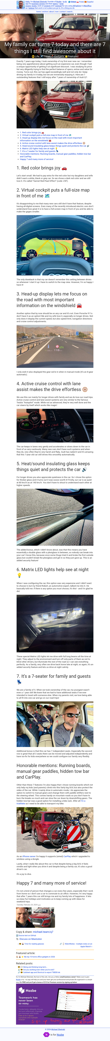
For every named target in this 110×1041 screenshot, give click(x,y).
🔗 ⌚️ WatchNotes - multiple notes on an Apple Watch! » (76, 945)
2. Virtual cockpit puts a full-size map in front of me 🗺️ (45, 135)
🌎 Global (72, 2)
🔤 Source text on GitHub (26, 935)
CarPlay (67, 856)
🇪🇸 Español (88, 2)
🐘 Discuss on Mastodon (29, 939)
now (56, 12)
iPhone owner (28, 856)
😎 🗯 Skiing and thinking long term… (32, 967)
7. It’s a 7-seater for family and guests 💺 (39, 151)
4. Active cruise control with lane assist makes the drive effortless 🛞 (52, 143)
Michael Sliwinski (40, 2)
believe (31, 8)
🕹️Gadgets (57, 56)
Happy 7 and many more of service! (36, 159)
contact (63, 12)
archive (45, 12)
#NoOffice (87, 6)
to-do (65, 2)
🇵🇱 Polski (80, 2)
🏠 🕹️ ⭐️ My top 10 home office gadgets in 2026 (35, 957)
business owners (38, 4)
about (51, 12)
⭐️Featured (71, 56)
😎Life (35, 56)
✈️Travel (45, 56)
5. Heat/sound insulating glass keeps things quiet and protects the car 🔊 (55, 146)
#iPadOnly (77, 6)
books (34, 6)
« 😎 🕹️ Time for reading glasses (31, 944)
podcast (58, 6)
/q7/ (39, 905)
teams (55, 4)
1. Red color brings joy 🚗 (32, 132)
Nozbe (58, 2)
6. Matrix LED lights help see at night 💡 (39, 148)
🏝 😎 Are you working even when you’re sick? (36, 970)
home (38, 12)
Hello (27, 2)
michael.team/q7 (43, 931)
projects (47, 6)
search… (70, 12)
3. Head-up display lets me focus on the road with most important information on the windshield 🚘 (51, 139)
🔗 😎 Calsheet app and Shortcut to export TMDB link (39, 972)
